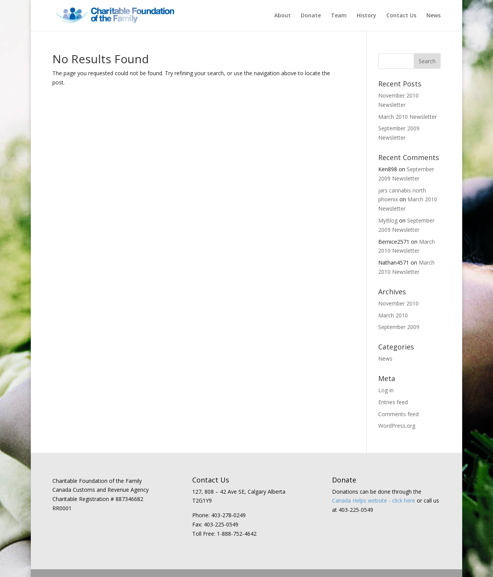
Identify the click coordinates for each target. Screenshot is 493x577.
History (366, 16)
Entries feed (393, 402)
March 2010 (393, 315)
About (282, 16)
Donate (311, 16)
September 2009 (398, 327)
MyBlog (387, 220)
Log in (386, 390)
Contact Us (401, 16)
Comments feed (398, 414)
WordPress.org (396, 425)
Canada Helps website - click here (373, 500)
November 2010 (398, 303)
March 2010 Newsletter (407, 116)
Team (339, 16)
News (433, 16)
